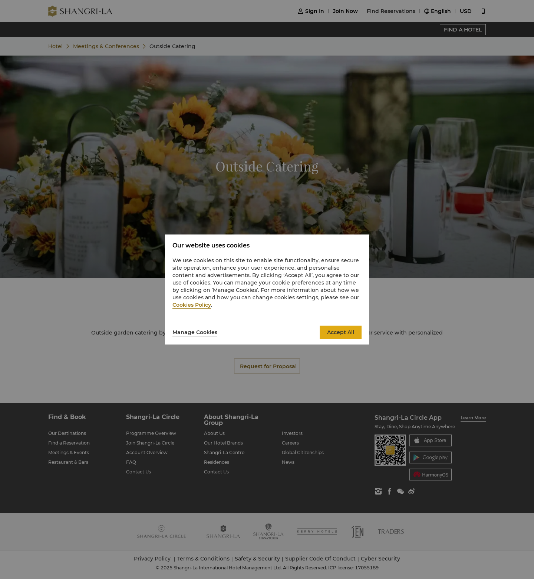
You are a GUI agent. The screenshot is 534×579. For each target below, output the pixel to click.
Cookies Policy (191, 305)
